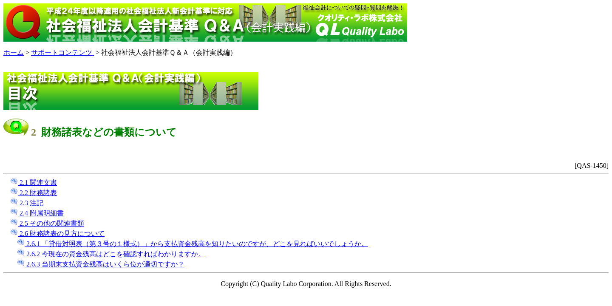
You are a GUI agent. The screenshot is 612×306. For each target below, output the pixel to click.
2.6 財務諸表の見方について (57, 233)
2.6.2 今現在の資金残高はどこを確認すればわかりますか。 (111, 254)
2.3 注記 (26, 203)
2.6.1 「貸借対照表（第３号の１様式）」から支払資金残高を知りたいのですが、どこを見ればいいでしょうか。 (192, 243)
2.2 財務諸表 (33, 192)
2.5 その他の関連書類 (47, 223)
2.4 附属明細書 (37, 213)
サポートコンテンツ (62, 52)
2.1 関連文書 (33, 182)
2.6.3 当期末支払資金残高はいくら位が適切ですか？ (100, 264)
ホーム (13, 52)
